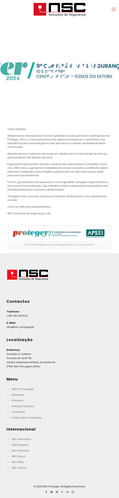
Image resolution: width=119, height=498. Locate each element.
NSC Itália (18, 462)
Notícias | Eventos (23, 406)
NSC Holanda (20, 450)
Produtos (17, 400)
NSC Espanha (20, 445)
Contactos (18, 412)
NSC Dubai (18, 456)
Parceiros (18, 395)
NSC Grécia (19, 468)
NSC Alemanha (21, 439)
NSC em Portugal (22, 389)
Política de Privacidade (27, 418)
